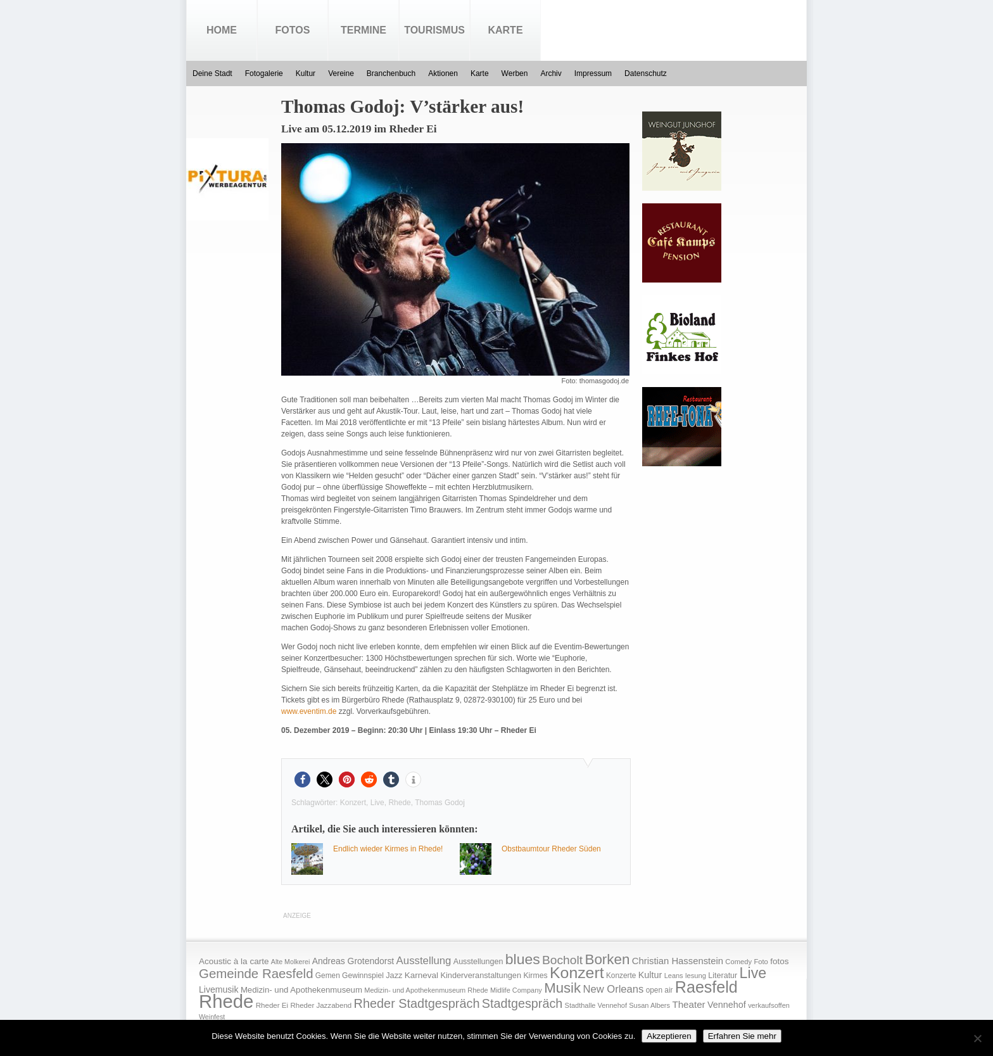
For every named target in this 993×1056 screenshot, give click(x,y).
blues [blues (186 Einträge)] (522, 959)
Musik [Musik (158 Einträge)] (562, 988)
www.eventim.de (308, 711)
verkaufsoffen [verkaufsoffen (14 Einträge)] (769, 1005)
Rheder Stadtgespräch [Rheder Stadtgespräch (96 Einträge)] (417, 1003)
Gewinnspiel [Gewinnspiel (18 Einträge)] (363, 975)
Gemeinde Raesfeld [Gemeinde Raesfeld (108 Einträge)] (256, 974)
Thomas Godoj (440, 802)
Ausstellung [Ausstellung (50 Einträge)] (424, 961)
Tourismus (434, 30)
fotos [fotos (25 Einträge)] (779, 961)
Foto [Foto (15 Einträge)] (761, 961)
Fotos (292, 30)
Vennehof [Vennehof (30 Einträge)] (726, 1005)
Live (377, 802)
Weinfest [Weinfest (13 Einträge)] (212, 1017)
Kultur (305, 73)
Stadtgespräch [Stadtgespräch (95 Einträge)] (522, 1003)
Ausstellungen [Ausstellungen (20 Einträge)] (478, 961)
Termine (363, 30)
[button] (302, 779)
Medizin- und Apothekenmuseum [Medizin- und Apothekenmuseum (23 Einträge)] (301, 990)
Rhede (399, 802)
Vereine (341, 73)
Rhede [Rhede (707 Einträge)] (226, 1001)
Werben (515, 73)
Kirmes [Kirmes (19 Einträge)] (535, 975)
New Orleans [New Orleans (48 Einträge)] (613, 989)
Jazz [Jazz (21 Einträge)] (394, 975)
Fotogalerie (264, 73)
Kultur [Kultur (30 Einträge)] (650, 975)
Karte (505, 30)
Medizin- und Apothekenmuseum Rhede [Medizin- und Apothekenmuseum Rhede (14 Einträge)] (426, 990)
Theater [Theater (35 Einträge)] (688, 1004)
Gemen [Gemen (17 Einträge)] (327, 975)
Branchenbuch (391, 73)
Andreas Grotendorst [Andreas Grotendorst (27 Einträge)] (353, 961)
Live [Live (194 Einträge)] (753, 973)
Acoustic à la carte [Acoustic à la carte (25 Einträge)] (234, 961)
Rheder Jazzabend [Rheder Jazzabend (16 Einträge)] (320, 1005)
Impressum (593, 73)
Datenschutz (645, 73)
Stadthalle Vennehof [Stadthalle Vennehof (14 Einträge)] (596, 1005)
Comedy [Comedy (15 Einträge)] (738, 961)
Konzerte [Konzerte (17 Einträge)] (621, 975)
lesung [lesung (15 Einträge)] (695, 975)
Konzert (353, 802)
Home (221, 30)
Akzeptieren (669, 1036)
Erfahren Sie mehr (742, 1036)
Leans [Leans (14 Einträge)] (673, 975)
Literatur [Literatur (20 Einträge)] (722, 975)
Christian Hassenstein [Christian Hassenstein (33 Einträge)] (677, 961)
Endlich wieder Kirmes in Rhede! (388, 848)
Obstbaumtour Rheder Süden (551, 848)
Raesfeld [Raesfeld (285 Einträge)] (706, 987)
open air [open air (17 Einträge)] (659, 990)
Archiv (550, 73)
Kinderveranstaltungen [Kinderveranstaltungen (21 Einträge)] (480, 975)
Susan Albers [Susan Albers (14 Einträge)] (649, 1005)
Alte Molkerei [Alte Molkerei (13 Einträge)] (290, 961)
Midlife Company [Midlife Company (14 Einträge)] (516, 990)
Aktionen (443, 73)
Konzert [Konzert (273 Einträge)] (577, 972)
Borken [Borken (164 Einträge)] (607, 959)
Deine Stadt (212, 73)
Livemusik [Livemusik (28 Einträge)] (219, 989)
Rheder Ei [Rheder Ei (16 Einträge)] (272, 1005)
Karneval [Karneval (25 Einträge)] (421, 975)
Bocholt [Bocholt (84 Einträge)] (562, 960)
